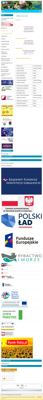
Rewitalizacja (4, 67)
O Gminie (3, 38)
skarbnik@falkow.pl (30, 53)
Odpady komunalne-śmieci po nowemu (6, 59)
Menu (3, 11)
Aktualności (4, 28)
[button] (12, 31)
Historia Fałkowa (5, 41)
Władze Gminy (4, 30)
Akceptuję (39, 397)
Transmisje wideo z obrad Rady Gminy (7, 19)
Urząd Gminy (4, 36)
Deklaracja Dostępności (6, 165)
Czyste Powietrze (5, 44)
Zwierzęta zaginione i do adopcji (6, 63)
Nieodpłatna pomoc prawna (5, 74)
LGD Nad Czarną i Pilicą (6, 78)
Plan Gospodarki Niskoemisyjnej (5, 70)
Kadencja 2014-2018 (7, 33)
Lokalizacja (4, 56)
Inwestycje (3, 46)
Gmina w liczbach (5, 49)
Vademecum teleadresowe (4, 52)
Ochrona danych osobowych (7, 163)
